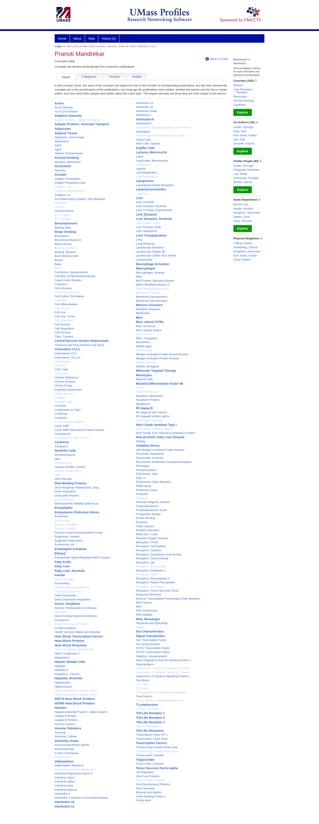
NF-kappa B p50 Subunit (151, 412)
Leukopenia (143, 164)
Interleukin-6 (145, 119)
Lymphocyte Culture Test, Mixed (156, 255)
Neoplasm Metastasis (149, 395)
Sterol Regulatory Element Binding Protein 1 (163, 660)
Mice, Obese (144, 334)
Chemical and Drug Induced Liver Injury (79, 345)
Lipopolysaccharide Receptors (155, 185)
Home (62, 38)
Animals (60, 174)
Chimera (60, 365)
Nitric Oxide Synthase (149, 420)
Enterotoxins (62, 520)
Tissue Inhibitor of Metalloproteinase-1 (160, 700)
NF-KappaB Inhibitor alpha (152, 416)
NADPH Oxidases (147, 391)
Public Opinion (145, 526)
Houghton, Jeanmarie (246, 212)
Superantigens (145, 664)
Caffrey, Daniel (242, 243)
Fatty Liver (62, 566)
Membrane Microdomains (152, 300)
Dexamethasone (65, 454)
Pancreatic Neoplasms (150, 453)
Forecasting (62, 583)
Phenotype (142, 465)
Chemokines (62, 361)
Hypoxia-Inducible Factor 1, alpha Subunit (81, 712)
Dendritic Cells (65, 450)
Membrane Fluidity (147, 292)
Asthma (59, 207)
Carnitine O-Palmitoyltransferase (75, 276)
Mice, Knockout (145, 326)
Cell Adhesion (63, 288)
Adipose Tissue (66, 133)
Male (139, 276)
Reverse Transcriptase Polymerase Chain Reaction (168, 598)
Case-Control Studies (68, 280)
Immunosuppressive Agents (72, 744)
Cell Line (60, 312)
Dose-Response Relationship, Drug (77, 487)
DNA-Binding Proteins (70, 483)
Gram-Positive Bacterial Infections (76, 616)
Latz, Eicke (240, 173)
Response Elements (148, 594)
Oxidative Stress (148, 445)
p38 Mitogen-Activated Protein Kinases (160, 449)
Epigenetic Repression (69, 540)
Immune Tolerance (68, 728)
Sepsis (140, 627)
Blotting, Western (65, 252)
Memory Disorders (149, 305)
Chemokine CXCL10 (67, 357)
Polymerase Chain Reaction (153, 481)
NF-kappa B (144, 408)
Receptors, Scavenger (150, 586)
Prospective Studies (148, 514)
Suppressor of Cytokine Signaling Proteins (162, 676)
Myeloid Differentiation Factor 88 (159, 383)
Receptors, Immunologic (151, 566)
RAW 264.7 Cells (146, 534)
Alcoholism (63, 166)
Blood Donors (63, 244)
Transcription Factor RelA (152, 738)
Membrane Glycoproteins (151, 296)
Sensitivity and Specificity (152, 623)
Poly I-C (141, 478)
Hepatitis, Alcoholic (69, 678)
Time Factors (144, 696)
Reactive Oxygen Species (152, 538)
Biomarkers (62, 236)
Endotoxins (61, 516)
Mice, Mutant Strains (149, 330)
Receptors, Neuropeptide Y (153, 578)
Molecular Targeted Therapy (156, 370)
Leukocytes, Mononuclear (152, 160)
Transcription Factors (151, 743)
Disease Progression (68, 470)
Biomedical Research (68, 240)
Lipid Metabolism (146, 172)
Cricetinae (61, 413)
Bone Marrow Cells (66, 256)
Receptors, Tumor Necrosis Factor (157, 590)
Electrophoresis (64, 499)
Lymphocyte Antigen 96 (150, 251)
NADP (140, 387)
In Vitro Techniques (66, 753)
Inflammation (64, 761)
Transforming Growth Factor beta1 (157, 751)
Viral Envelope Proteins (150, 780)
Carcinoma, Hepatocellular (71, 272)
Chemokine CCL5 (66, 353)
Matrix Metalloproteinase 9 (152, 288)
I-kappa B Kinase (65, 715)
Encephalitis (63, 507)
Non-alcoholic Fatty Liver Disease (160, 437)
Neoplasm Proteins (148, 399)
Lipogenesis (145, 181)
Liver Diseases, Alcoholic (154, 219)
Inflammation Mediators (69, 765)
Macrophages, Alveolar (150, 272)
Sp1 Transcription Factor (151, 640)
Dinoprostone (63, 462)
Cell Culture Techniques (69, 296)
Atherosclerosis (64, 210)
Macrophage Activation (152, 264)
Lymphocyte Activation (150, 247)
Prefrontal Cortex (146, 490)
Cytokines (62, 442)
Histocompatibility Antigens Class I (76, 690)
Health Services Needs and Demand (77, 632)
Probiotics (142, 494)
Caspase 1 (61, 284)
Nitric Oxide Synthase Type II (154, 428)
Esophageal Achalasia (70, 549)
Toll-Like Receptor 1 (148, 708)
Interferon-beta (64, 785)
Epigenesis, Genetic (67, 536)
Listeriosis (142, 193)
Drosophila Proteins (67, 495)
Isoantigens (143, 131)
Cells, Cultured (64, 336)
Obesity (140, 441)
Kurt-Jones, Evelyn (245, 135)
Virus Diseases (145, 788)
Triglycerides (145, 759)
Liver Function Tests (148, 227)
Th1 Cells (142, 684)
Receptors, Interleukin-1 (151, 570)
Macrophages (145, 268)
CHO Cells (61, 369)
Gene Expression (65, 595)
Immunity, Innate (66, 741)
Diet (57, 459)
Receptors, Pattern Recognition (155, 582)
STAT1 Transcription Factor (153, 648)
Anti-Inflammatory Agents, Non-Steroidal (80, 199)
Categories (89, 76)
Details (137, 76)
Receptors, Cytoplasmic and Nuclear (159, 554)
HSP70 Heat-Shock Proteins (75, 699)
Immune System (65, 724)
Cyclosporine (63, 433)
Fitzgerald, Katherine (246, 169)
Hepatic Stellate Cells (70, 661)
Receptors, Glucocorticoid (152, 558)
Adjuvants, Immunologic (70, 137)
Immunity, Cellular (66, 736)
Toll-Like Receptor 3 (150, 717)
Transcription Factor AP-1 (152, 734)
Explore (242, 112)
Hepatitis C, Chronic (67, 674)
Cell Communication (67, 292)
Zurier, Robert (242, 259)
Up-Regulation (145, 772)
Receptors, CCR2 (147, 542)
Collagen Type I (64, 401)
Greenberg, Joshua (245, 247)
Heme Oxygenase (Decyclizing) (74, 649)
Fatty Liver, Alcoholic (70, 571)
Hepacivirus (62, 657)
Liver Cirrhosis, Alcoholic (151, 206)
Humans (61, 707)
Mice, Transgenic (146, 338)
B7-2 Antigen (63, 219)
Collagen (60, 397)
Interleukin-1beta (146, 111)
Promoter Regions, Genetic (153, 502)
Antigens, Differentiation (70, 190)
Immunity (60, 732)
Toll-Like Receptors (150, 730)
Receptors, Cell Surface (151, 546)
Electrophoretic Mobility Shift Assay (76, 503)
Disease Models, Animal (70, 467)
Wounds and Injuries (148, 792)
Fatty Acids (63, 562)
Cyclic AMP (62, 425)
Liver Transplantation (151, 235)
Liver (139, 198)
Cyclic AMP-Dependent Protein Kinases (79, 429)
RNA (139, 606)
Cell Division (62, 308)
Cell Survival (62, 332)
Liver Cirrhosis (145, 202)
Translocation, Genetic (150, 755)
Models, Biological (147, 366)
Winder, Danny (242, 182)
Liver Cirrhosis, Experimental (154, 210)
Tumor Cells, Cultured (149, 763)
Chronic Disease (65, 381)
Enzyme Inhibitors (66, 528)
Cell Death (61, 300)
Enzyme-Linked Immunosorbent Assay (79, 532)
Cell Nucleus (62, 324)
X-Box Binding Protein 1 (151, 796)
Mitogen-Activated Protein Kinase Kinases (162, 354)
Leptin (139, 156)
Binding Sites (63, 227)
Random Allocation (147, 530)
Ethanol (60, 553)
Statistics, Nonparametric (151, 656)
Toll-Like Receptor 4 (150, 722)
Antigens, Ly (62, 194)
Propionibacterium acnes (151, 510)
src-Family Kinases (148, 644)
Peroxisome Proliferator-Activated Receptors (164, 462)
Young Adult (143, 800)
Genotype (61, 611)
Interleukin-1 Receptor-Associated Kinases (81, 797)
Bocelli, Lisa (240, 204)
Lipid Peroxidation (147, 176)
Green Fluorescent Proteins (72, 624)
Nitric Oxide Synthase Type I (156, 425)
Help (91, 38)
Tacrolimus (142, 680)
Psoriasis (141, 522)
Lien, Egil (239, 139)
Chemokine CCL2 (67, 349)
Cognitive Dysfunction (68, 389)
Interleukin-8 (143, 123)
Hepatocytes (62, 682)
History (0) (109, 38)
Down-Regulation (65, 491)
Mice (139, 317)
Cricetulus (61, 417)
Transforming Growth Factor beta (156, 747)
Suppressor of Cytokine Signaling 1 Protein (163, 668)
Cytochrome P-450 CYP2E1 (72, 438)
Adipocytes (63, 128)
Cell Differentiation (66, 304)
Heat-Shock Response (71, 645)
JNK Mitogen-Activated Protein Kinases (160, 135)
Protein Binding (145, 518)
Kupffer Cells (145, 148)
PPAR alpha (143, 486)
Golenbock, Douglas (246, 178)
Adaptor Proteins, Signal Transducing (78, 120)
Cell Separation (64, 328)
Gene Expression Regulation (73, 599)
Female (60, 575)
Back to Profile (216, 59)
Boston (59, 260)
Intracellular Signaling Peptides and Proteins (163, 127)
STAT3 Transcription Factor (153, 652)
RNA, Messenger (148, 619)
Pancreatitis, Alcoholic (149, 457)
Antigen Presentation (68, 178)
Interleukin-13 (144, 103)
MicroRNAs (143, 342)
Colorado (60, 405)
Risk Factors (143, 602)
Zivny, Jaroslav (242, 220)
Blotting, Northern (65, 248)
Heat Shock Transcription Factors (79, 636)
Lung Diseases (145, 243)
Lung (139, 239)
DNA (57, 475)
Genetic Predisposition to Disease (76, 608)
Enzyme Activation (66, 524)
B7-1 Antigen (63, 215)
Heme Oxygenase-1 (67, 653)
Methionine (143, 313)
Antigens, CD (63, 186)
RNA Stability (144, 614)
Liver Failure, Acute (148, 223)
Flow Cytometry (64, 579)
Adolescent (61, 141)
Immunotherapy (64, 749)
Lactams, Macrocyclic (151, 152)
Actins (59, 103)
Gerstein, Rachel (243, 143)
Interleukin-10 (64, 802)
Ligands (141, 168)
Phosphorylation (146, 470)
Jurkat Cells (143, 139)
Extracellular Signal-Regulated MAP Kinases (82, 557)
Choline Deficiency (66, 377)
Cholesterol (62, 373)
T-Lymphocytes (147, 704)
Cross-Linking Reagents (70, 421)
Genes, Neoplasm (67, 603)
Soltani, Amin (241, 216)
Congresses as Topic (68, 409)
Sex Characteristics (150, 631)
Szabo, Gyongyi (243, 127)
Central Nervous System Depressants (82, 340)
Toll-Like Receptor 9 (148, 726)
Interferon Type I (65, 777)
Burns (58, 268)
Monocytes (144, 375)
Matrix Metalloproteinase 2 (152, 284)
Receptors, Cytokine (148, 550)
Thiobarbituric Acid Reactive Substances (161, 692)
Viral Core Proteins (148, 776)
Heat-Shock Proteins (69, 640)
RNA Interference (147, 610)
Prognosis (142, 498)
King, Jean (240, 131)
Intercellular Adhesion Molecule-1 (75, 769)
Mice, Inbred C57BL (150, 322)
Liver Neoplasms (146, 231)
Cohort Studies (64, 393)
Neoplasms (143, 404)
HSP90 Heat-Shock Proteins (75, 703)
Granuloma (61, 620)
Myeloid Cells (144, 379)
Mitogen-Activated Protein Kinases (157, 358)
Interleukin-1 (62, 793)
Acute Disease (64, 107)
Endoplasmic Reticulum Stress (77, 512)
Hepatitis (60, 666)
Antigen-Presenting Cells (70, 182)
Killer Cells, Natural (148, 143)
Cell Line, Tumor (65, 316)
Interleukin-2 (143, 115)
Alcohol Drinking (67, 157)
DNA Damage (63, 478)
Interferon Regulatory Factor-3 (73, 773)
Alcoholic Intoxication (68, 162)
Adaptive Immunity (68, 115)
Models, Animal (145, 362)
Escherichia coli (64, 544)
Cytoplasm (61, 446)
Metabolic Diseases (148, 309)
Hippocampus (63, 686)
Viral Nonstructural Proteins (153, 784)
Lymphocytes (144, 259)
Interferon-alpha (65, 781)
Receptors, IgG (145, 562)
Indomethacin (63, 757)
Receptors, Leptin (147, 574)
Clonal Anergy (63, 385)
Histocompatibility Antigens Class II (76, 694)
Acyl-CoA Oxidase (66, 111)
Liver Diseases (146, 214)
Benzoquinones (66, 223)
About (77, 38)
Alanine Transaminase (69, 153)
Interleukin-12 (64, 806)
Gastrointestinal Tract (68, 591)
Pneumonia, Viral (146, 473)
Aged (58, 149)
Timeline (114, 76)
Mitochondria (144, 350)
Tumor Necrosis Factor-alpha (157, 768)
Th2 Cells (142, 688)
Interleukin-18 (144, 107)
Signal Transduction (150, 636)
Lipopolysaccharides (151, 189)
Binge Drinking (65, 232)
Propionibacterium (147, 506)
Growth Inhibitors (65, 628)
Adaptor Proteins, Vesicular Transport (82, 124)
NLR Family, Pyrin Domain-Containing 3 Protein (165, 433)
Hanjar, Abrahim (243, 208)
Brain (58, 264)
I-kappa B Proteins (66, 720)
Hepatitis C (61, 670)
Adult (58, 145)
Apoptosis (61, 202)
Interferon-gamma (66, 789)
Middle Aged (143, 346)
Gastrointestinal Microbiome (72, 587)
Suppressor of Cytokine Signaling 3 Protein (163, 672)
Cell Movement (64, 320)
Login (58, 46)
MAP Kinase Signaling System (155, 280)
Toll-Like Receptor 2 (150, 713)
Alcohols (60, 170)
